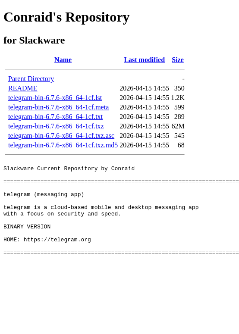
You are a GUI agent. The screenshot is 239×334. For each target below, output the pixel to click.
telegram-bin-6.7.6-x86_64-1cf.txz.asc (61, 135)
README (23, 88)
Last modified (144, 59)
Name (63, 59)
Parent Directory (31, 78)
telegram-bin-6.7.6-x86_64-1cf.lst (55, 97)
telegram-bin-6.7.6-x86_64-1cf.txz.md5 (63, 145)
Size (178, 59)
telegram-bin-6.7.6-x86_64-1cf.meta (58, 107)
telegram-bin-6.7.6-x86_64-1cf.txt (55, 116)
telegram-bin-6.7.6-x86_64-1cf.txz (56, 126)
